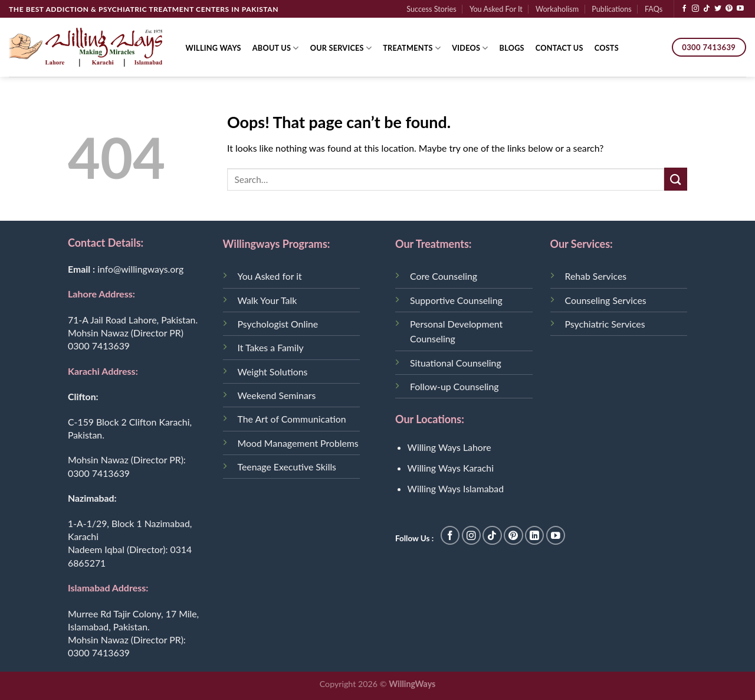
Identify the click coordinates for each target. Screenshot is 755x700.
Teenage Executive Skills (287, 466)
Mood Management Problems (298, 443)
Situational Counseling (455, 362)
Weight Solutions (273, 371)
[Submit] (675, 179)
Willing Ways (213, 48)
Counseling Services (605, 300)
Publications (611, 9)
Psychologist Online (278, 323)
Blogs (512, 48)
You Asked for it (270, 276)
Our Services (341, 48)
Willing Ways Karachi (451, 467)
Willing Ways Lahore (449, 447)
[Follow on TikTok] (706, 9)
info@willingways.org (140, 268)
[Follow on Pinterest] (729, 9)
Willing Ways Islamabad (456, 488)
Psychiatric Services (605, 323)
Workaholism (557, 9)
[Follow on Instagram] (695, 9)
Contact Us (559, 48)
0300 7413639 (99, 345)
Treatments (412, 48)
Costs (607, 48)
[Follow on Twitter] (717, 9)
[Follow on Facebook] (684, 9)
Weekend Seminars (277, 395)
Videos (470, 48)
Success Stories (431, 9)
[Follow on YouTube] (740, 9)
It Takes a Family (271, 347)
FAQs (653, 9)
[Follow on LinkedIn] (534, 535)
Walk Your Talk (267, 300)
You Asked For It (496, 9)
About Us (275, 48)
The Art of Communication (292, 418)
